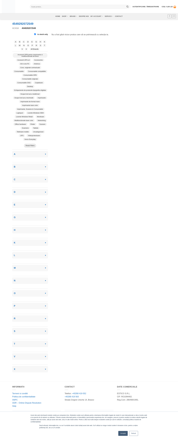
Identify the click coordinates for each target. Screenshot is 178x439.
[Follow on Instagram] (174, 16)
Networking (42, 120)
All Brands (34, 49)
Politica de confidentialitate (23, 397)
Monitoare (40, 117)
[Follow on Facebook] (170, 16)
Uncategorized (38, 132)
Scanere (42, 124)
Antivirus (37, 64)
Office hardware (20, 124)
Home (57, 16)
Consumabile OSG (24, 83)
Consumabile (19, 71)
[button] (169, 7)
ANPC (15, 400)
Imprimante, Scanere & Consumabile (30, 109)
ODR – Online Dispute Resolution (26, 403)
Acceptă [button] (123, 433)
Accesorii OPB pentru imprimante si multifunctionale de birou (30, 55)
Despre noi (84, 16)
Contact (119, 16)
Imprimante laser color (30, 105)
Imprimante (42, 98)
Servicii (109, 16)
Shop (65, 16)
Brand (73, 16)
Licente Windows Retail (24, 117)
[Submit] (127, 7)
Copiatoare (39, 83)
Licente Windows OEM (36, 113)
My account (97, 16)
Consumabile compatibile (37, 71)
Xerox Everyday (30, 139)
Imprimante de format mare (30, 101)
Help (14, 406)
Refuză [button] (133, 433)
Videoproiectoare (34, 135)
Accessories (38, 60)
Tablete (35, 128)
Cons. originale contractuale (30, 67)
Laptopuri (20, 113)
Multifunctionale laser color (23, 120)
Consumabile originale (30, 79)
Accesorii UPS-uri (23, 60)
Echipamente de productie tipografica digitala (30, 90)
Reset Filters (30, 145)
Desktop (30, 86)
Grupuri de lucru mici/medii (23, 98)
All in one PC (24, 64)
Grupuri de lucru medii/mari (30, 94)
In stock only (41, 34)
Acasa (15, 28)
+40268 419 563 (72, 397)
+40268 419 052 (79, 393)
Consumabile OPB (30, 75)
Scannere (25, 128)
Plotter (32, 124)
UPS (22, 135)
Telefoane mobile (23, 132)
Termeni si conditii (20, 393)
